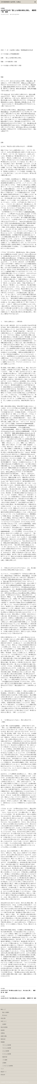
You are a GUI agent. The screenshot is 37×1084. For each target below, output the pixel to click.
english (3, 1074)
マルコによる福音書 (6, 1048)
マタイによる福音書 (6, 1045)
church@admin (15, 14)
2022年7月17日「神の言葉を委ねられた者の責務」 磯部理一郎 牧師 (18, 997)
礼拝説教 (3, 8)
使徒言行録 (4, 1056)
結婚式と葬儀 (3, 1036)
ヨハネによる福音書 (6, 1053)
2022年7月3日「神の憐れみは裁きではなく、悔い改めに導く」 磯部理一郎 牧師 (18, 990)
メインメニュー (35, 2)
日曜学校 (3, 1033)
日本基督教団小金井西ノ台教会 (11, 2)
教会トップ (3, 1009)
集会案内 (3, 1030)
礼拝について (3, 1021)
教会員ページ (3, 1071)
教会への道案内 (5, 1012)
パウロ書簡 (4, 1059)
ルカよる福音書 (5, 1051)
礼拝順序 (4, 1024)
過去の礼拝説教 (4, 1027)
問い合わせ (4, 1015)
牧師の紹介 (3, 1039)
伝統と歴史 (3, 1018)
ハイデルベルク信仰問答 (7, 1065)
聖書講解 (3, 1042)
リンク (2, 1068)
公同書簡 (4, 1062)
